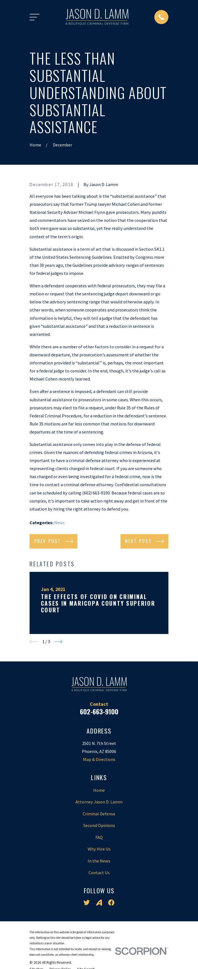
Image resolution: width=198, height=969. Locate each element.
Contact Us (99, 872)
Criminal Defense (99, 813)
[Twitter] (87, 902)
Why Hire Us (99, 849)
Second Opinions (99, 825)
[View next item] (58, 642)
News (59, 522)
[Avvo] (99, 902)
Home (99, 790)
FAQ (99, 837)
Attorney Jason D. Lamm (99, 802)
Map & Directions (99, 759)
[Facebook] (111, 902)
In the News (99, 861)
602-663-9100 (99, 711)
